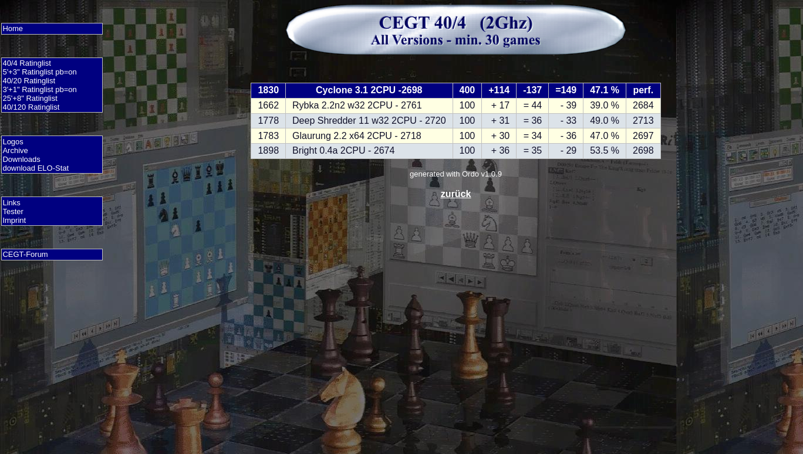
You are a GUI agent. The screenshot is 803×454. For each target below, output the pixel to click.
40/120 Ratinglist (30, 107)
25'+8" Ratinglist (29, 98)
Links (11, 202)
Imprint (14, 220)
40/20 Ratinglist (28, 80)
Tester (12, 211)
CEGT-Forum (25, 254)
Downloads (21, 159)
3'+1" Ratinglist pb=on (39, 89)
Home (12, 28)
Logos (12, 141)
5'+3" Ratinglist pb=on (39, 71)
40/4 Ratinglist (26, 63)
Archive (15, 150)
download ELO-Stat (35, 168)
